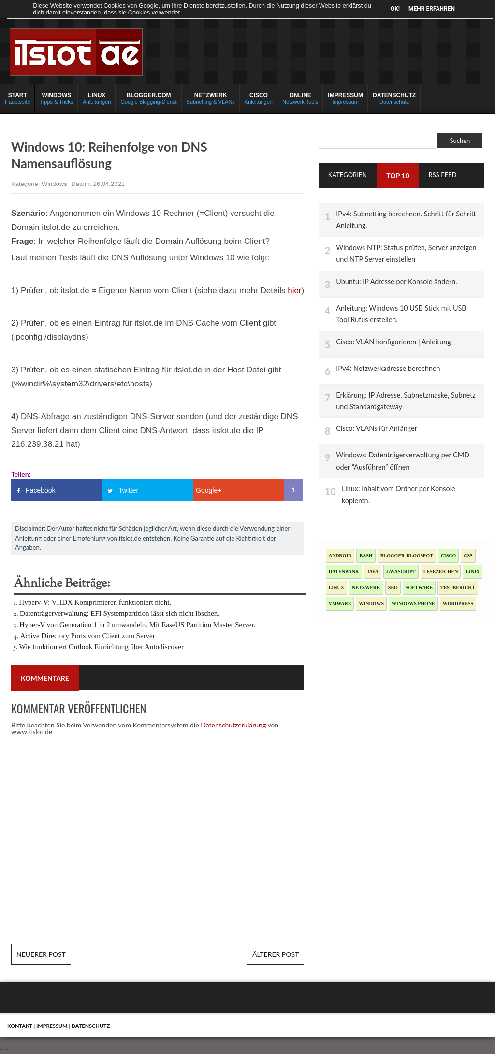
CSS (468, 555)
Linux (336, 587)
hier (294, 290)
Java (373, 571)
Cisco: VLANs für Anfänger (376, 428)
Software (419, 587)
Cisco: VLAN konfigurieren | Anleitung (393, 342)
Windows (55, 183)
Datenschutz (394, 98)
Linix (473, 571)
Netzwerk (366, 587)
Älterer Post (275, 954)
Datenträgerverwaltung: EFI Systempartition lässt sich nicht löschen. (119, 613)
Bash (365, 555)
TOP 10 (397, 175)
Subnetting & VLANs (211, 98)
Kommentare (45, 678)
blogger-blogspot (406, 555)
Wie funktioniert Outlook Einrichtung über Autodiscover (101, 647)
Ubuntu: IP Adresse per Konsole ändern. (396, 281)
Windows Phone (413, 603)
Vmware (340, 603)
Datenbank (344, 571)
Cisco (448, 555)
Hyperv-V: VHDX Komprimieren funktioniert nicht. (95, 602)
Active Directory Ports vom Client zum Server (87, 636)
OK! (395, 8)
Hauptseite (17, 98)
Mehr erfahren (431, 8)
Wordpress (458, 603)
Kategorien (347, 175)
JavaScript (401, 571)
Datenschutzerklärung (233, 725)
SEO (393, 587)
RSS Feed (443, 175)
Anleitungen (97, 98)
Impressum (345, 98)
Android (340, 555)
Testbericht (457, 587)
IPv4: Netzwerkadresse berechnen (388, 368)
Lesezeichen (440, 571)
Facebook (40, 490)
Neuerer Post (41, 954)
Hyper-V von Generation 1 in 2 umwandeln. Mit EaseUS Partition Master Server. (137, 624)
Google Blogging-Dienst (148, 98)
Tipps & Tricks (56, 98)
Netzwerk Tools (300, 98)
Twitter (128, 490)
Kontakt (19, 1026)
